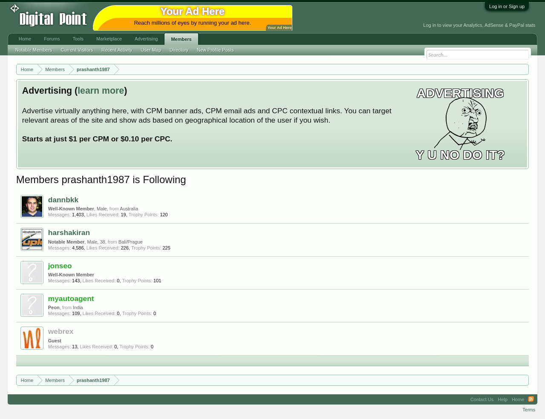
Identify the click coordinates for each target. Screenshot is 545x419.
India (78, 307)
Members (181, 39)
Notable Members (33, 49)
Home (25, 38)
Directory (179, 49)
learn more (101, 91)
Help (503, 399)
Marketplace (109, 38)
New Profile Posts (215, 49)
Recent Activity (116, 49)
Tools (78, 38)
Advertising (146, 38)
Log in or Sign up (507, 6)
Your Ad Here (279, 28)
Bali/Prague (130, 241)
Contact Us (481, 399)
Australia (129, 208)
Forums (52, 38)
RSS (531, 399)
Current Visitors (77, 49)
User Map (151, 49)
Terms (528, 409)
